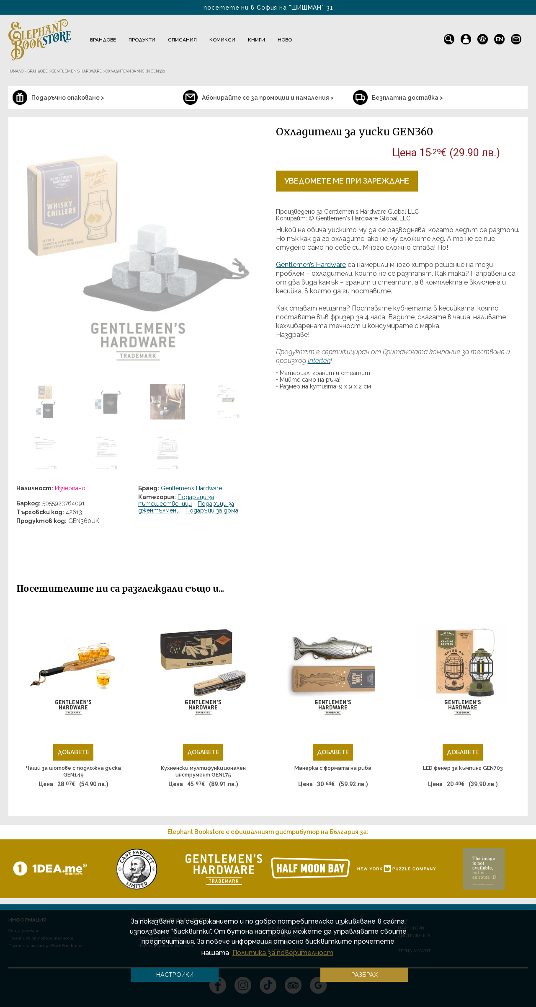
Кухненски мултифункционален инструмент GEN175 (203, 771)
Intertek (319, 361)
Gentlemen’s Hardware (191, 488)
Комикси (222, 40)
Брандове (103, 40)
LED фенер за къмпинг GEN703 (463, 768)
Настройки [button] (174, 974)
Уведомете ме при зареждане (347, 180)
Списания (182, 40)
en (499, 37)
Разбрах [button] (364, 974)
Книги (256, 40)
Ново (285, 40)
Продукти (142, 40)
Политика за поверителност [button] (282, 953)
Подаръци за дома (212, 510)
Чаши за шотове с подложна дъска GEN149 (73, 771)
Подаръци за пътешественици (176, 500)
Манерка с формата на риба (332, 768)
